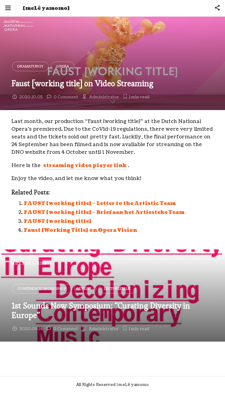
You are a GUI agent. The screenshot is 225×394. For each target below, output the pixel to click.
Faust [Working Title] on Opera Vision (80, 230)
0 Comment (66, 97)
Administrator (104, 97)
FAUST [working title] (57, 221)
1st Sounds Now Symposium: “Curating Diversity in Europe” (100, 310)
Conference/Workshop (41, 288)
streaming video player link (85, 165)
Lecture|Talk (117, 288)
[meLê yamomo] (46, 8)
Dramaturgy (30, 66)
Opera (62, 66)
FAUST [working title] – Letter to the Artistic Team (100, 203)
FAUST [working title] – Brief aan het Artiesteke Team (104, 212)
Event (85, 288)
